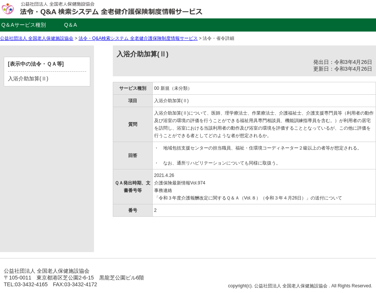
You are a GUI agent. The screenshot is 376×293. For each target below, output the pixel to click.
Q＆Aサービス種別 (23, 25)
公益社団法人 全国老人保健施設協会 (36, 38)
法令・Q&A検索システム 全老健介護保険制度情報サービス (138, 38)
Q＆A (70, 25)
